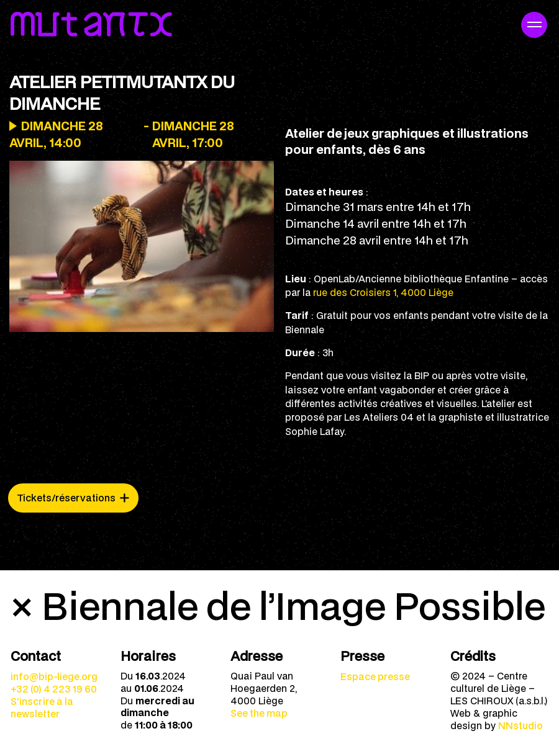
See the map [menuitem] (259, 713)
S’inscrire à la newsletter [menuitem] (42, 707)
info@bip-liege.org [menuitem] (54, 676)
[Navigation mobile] (534, 25)
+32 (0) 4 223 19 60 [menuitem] (54, 689)
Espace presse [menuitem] (375, 676)
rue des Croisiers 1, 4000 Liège (383, 292)
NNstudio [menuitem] (520, 725)
